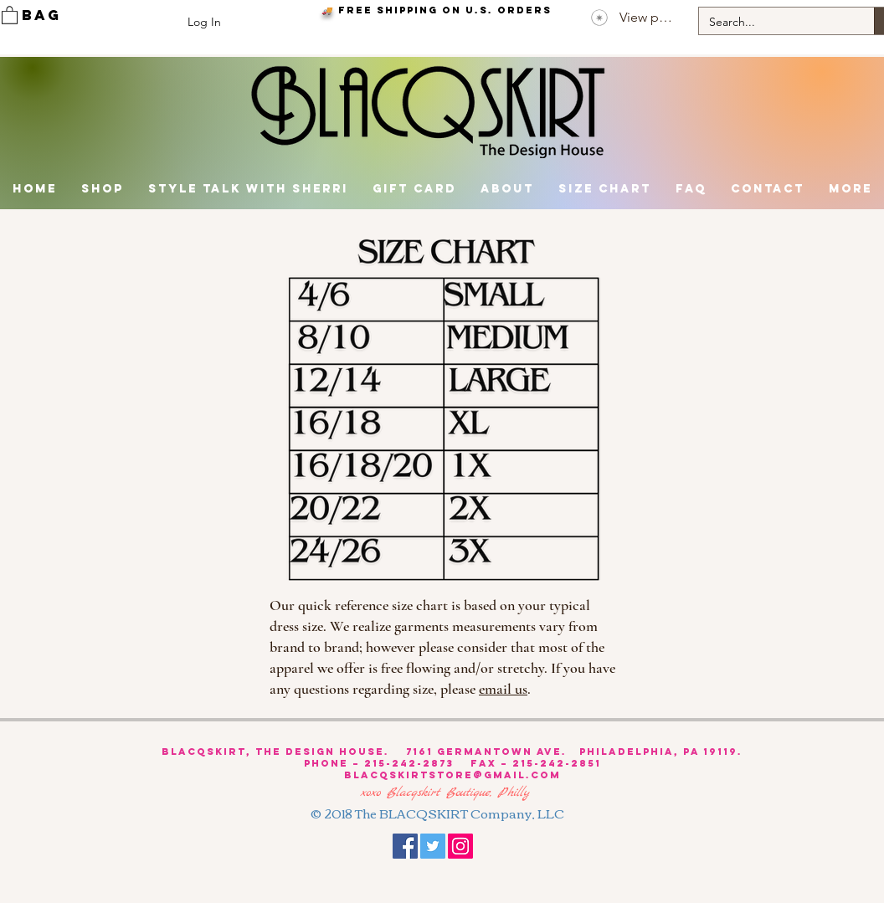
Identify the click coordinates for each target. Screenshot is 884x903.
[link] (10, 14)
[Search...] (774, 23)
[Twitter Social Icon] (432, 846)
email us (503, 689)
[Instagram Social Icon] (460, 846)
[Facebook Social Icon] (405, 846)
